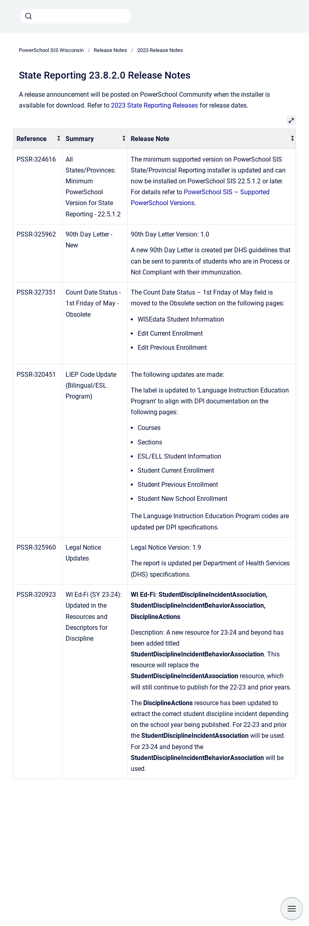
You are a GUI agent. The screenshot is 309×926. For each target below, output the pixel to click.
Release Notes (110, 50)
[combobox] (76, 16)
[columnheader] (37, 139)
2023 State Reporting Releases (154, 105)
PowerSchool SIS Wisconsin (51, 50)
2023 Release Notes (160, 50)
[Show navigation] (292, 909)
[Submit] (28, 16)
